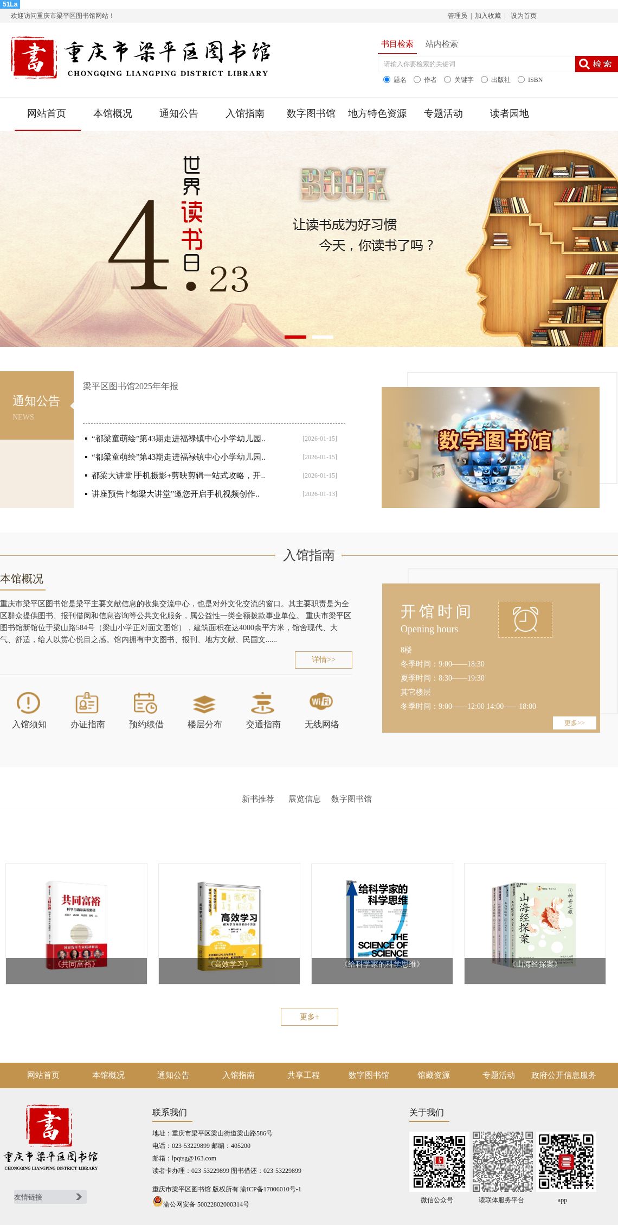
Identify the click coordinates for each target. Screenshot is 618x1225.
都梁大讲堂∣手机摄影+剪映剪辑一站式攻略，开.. (178, 475)
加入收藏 (488, 16)
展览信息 (304, 799)
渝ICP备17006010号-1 (270, 1189)
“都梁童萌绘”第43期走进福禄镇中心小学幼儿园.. (179, 438)
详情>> (324, 660)
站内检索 (442, 44)
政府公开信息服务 (563, 1075)
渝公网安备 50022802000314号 (200, 1204)
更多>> (574, 723)
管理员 (457, 16)
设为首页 (523, 16)
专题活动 (443, 113)
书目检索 (397, 44)
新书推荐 (258, 799)
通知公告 (178, 113)
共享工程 (303, 1075)
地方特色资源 (377, 113)
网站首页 (46, 113)
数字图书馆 (311, 113)
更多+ (309, 1017)
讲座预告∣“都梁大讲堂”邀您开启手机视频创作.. (176, 494)
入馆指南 (245, 113)
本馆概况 (112, 113)
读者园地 (509, 113)
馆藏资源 (433, 1075)
